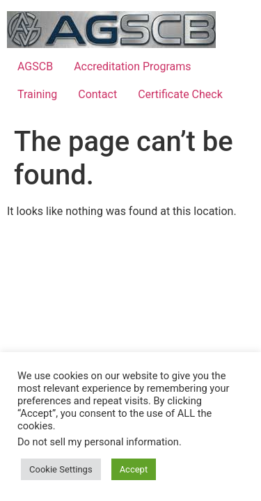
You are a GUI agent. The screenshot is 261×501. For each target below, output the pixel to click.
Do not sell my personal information (98, 442)
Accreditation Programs (132, 66)
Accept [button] (134, 469)
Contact (97, 94)
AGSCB (35, 66)
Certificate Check (180, 94)
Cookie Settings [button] (61, 469)
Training (37, 94)
